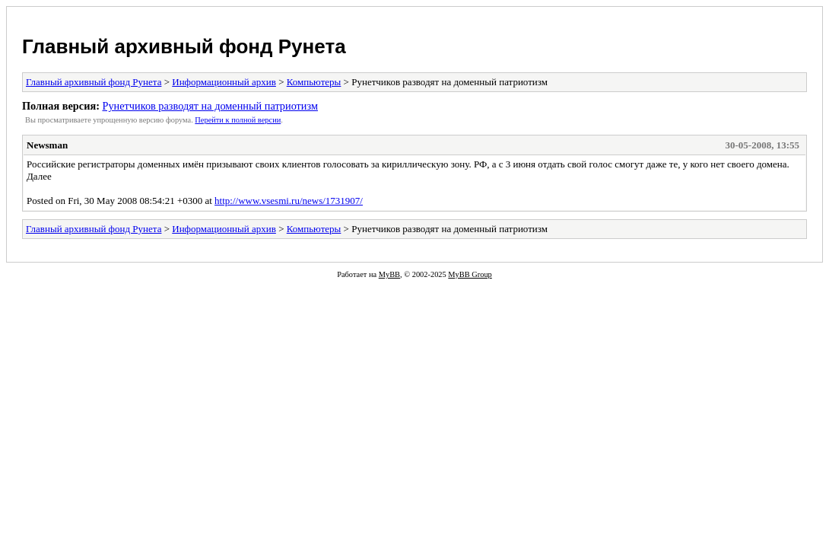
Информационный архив (224, 82)
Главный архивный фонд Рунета (184, 46)
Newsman (47, 145)
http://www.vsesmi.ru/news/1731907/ (288, 200)
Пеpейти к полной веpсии (238, 120)
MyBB (389, 274)
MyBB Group (469, 274)
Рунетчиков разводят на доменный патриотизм (210, 106)
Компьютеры (314, 82)
